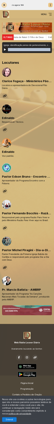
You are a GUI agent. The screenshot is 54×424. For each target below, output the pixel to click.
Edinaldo (8, 118)
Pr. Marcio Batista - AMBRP (21, 289)
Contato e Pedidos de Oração (27, 394)
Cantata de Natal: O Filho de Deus (29, 37)
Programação (27, 389)
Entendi (9, 419)
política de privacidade (19, 413)
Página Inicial (27, 383)
